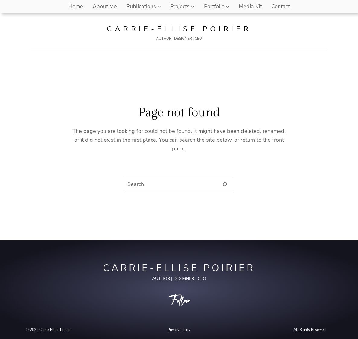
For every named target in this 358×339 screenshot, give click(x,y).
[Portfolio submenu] (227, 6)
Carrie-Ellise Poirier (179, 29)
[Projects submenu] (192, 6)
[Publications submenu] (159, 6)
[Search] (225, 184)
